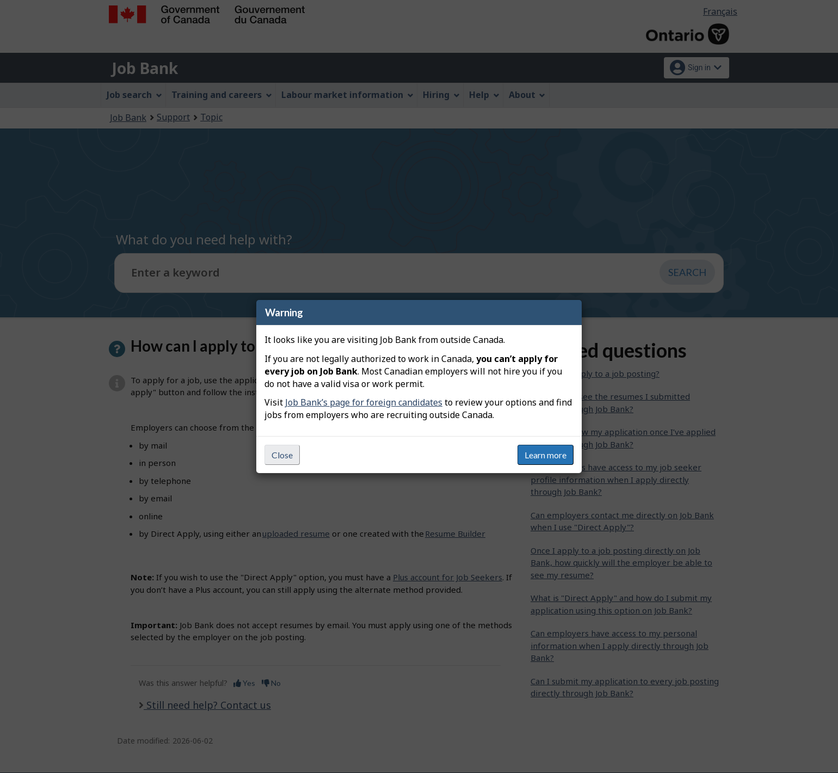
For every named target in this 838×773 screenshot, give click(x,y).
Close (282, 455)
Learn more (545, 455)
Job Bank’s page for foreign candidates (363, 402)
